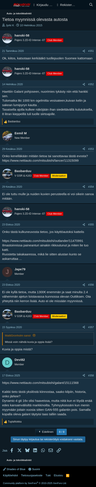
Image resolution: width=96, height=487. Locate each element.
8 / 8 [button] (61, 431)
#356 (91, 284)
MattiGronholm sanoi (18, 335)
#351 (91, 51)
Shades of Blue (14, 469)
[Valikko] (6, 5)
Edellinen (45, 431)
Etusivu (58, 475)
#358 (91, 375)
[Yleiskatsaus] (82, 5)
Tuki (48, 475)
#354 (91, 186)
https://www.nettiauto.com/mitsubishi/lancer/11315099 (40, 160)
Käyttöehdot (10, 475)
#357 (91, 327)
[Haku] (91, 5)
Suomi (34, 469)
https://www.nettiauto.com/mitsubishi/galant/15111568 (40, 383)
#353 (91, 149)
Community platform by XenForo (35, 483)
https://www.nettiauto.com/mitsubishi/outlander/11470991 (42, 241)
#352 (91, 84)
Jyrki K (10, 25)
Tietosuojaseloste (32, 475)
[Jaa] (84, 51)
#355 (91, 224)
